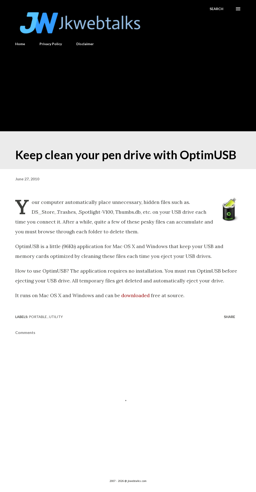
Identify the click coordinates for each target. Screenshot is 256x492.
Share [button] (229, 317)
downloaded (135, 295)
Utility (56, 317)
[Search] (216, 9)
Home (20, 44)
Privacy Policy (51, 44)
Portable (38, 317)
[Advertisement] (128, 86)
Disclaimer (85, 44)
